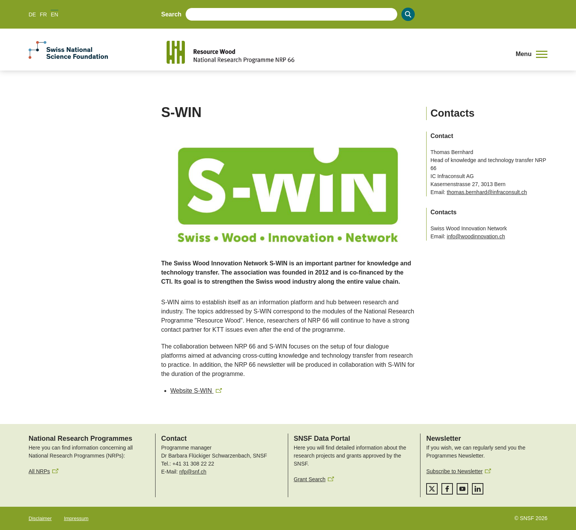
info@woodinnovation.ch (476, 236)
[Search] (408, 14)
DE (32, 14)
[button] (531, 54)
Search (171, 14)
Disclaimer (40, 518)
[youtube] (462, 489)
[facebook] (447, 489)
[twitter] (432, 489)
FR (43, 14)
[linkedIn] (477, 489)
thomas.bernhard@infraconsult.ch (487, 192)
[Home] (335, 52)
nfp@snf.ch (192, 472)
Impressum (76, 518)
